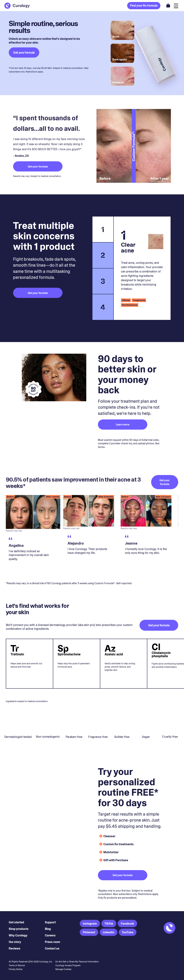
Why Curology (18, 935)
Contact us (52, 948)
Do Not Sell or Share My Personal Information (77, 961)
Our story (15, 942)
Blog (48, 929)
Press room (52, 942)
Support (50, 922)
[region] (92, 535)
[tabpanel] (142, 268)
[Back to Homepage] (17, 6)
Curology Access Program (67, 965)
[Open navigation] (176, 5)
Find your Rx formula (143, 5)
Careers (50, 935)
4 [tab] (102, 307)
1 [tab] (102, 229)
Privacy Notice (15, 969)
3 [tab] (103, 281)
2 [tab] (103, 255)
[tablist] (102, 268)
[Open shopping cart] (168, 5)
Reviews (14, 948)
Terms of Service (17, 965)
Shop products (19, 929)
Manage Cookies (63, 969)
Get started (16, 922)
